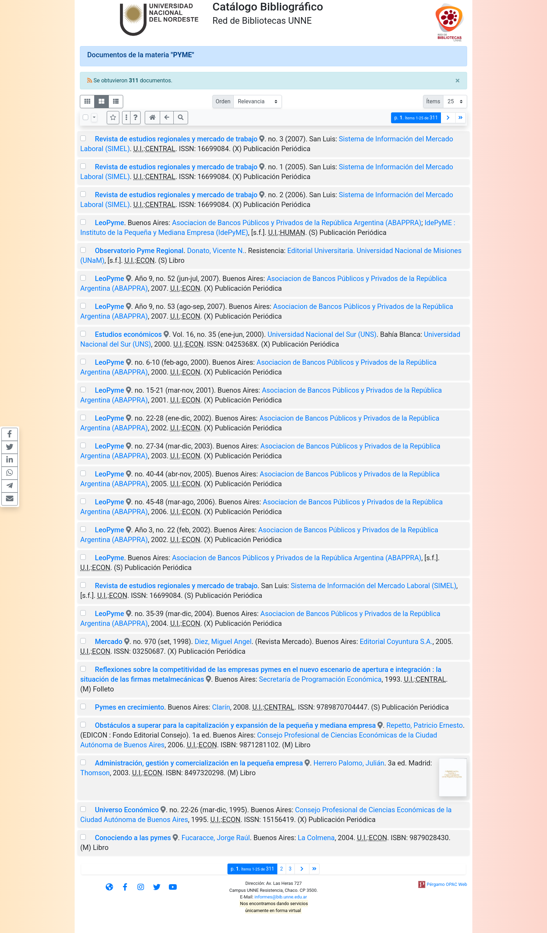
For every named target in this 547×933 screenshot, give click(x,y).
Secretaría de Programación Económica (320, 679)
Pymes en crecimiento (129, 707)
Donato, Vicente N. (215, 250)
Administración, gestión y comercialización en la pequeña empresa (199, 763)
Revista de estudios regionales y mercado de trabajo (176, 139)
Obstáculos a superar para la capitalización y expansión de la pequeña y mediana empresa (235, 725)
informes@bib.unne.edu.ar (281, 896)
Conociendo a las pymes (133, 838)
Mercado (108, 641)
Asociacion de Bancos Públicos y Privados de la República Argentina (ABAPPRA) (296, 223)
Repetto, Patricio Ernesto (425, 725)
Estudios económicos (128, 334)
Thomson (95, 773)
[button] (135, 117)
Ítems (433, 101)
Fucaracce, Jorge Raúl (215, 838)
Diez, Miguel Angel (223, 641)
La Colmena (316, 838)
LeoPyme (109, 223)
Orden (223, 101)
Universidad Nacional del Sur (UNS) (322, 334)
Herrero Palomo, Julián (349, 763)
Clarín (221, 707)
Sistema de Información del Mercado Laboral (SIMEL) (373, 586)
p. (416, 117)
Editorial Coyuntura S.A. (396, 641)
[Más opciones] (126, 117)
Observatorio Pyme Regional (139, 250)
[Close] (457, 80)
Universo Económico (127, 810)
